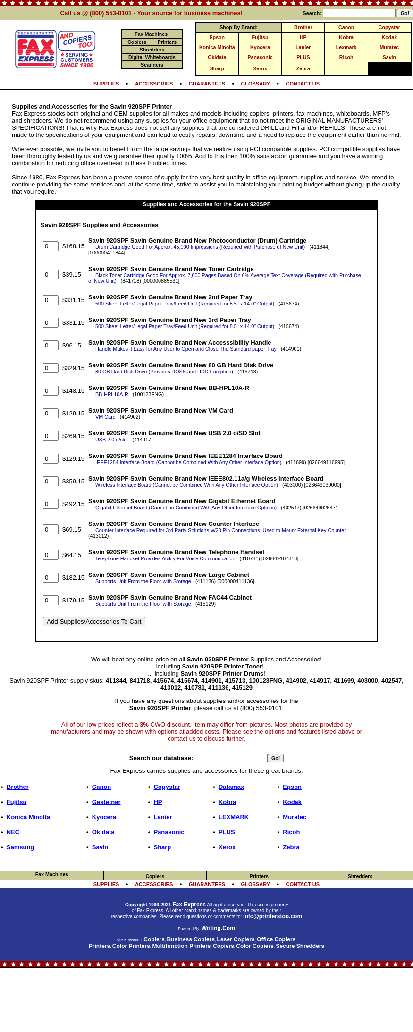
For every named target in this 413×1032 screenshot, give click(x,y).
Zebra (303, 68)
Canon (346, 27)
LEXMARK (234, 817)
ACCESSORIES (154, 83)
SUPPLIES (106, 83)
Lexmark (346, 47)
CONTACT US (303, 83)
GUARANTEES (207, 83)
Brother (303, 27)
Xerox (260, 68)
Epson (217, 37)
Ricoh (346, 57)
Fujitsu (260, 37)
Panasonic (259, 57)
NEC (13, 832)
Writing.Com (218, 928)
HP (303, 37)
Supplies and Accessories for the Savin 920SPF (206, 204)
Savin (389, 57)
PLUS (303, 57)
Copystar (389, 27)
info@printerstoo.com (272, 916)
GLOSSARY (255, 83)
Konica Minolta (217, 47)
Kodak (389, 37)
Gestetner (106, 801)
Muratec (389, 47)
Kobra (346, 37)
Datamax (231, 786)
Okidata (217, 57)
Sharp (217, 68)
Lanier (303, 47)
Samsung (20, 847)
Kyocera (260, 47)
